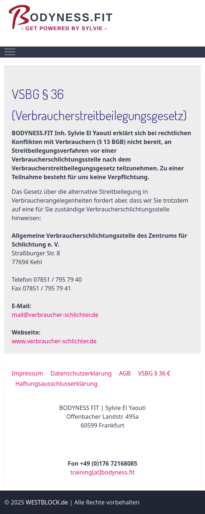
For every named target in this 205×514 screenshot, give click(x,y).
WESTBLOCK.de (47, 502)
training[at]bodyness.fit (102, 472)
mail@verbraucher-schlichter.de (55, 315)
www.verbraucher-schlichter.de (54, 341)
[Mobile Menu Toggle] (9, 52)
